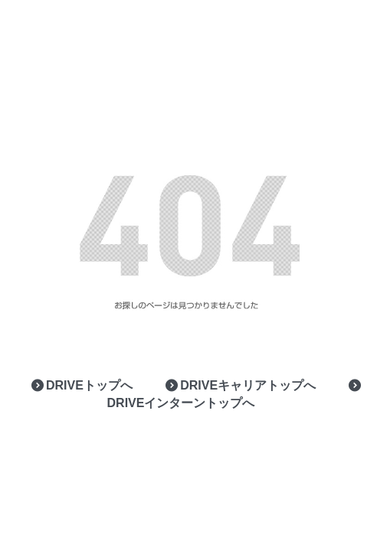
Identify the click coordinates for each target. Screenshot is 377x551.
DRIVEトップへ (81, 385)
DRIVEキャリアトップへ (239, 385)
